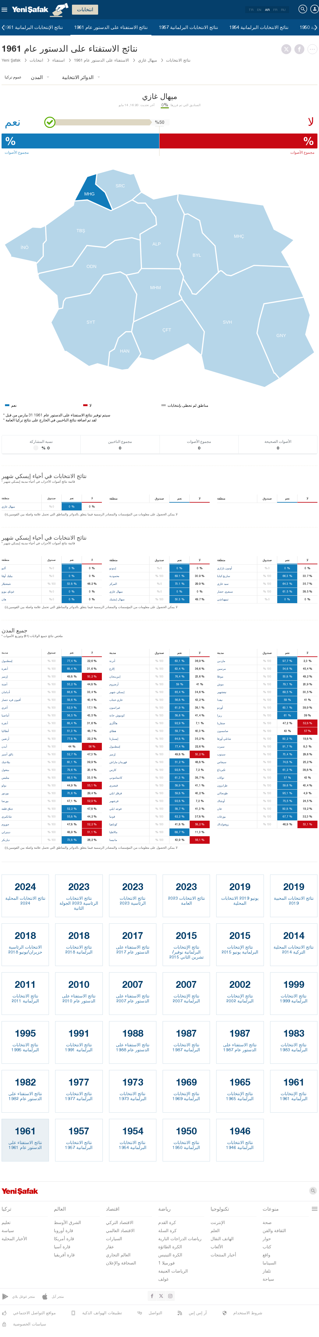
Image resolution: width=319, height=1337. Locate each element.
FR (275, 10)
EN (259, 10)
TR (251, 10)
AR (267, 10)
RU (283, 10)
